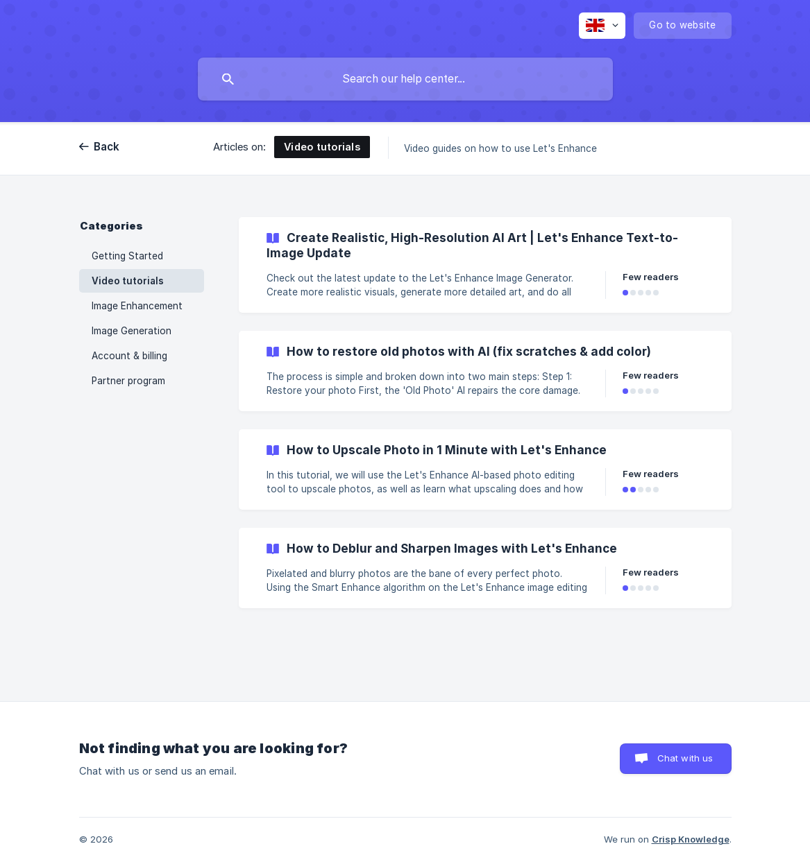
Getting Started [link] (127, 255)
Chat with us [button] (685, 758)
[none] (602, 25)
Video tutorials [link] (128, 280)
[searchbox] (405, 79)
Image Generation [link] (131, 330)
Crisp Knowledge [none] (690, 839)
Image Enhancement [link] (137, 305)
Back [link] (107, 146)
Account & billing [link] (129, 355)
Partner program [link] (128, 380)
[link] (485, 265)
